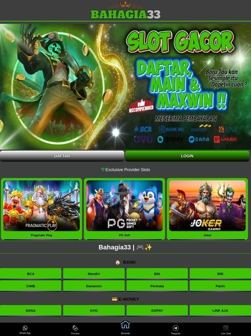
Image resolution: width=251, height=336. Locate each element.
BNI (157, 274)
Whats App (25, 329)
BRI (220, 274)
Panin (220, 286)
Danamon (94, 286)
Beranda (125, 329)
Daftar (62, 156)
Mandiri (94, 274)
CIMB (30, 286)
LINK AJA (220, 311)
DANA (31, 311)
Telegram (175, 330)
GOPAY (157, 311)
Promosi (75, 330)
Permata (157, 286)
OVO (94, 311)
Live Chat (226, 330)
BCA (31, 274)
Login (187, 156)
